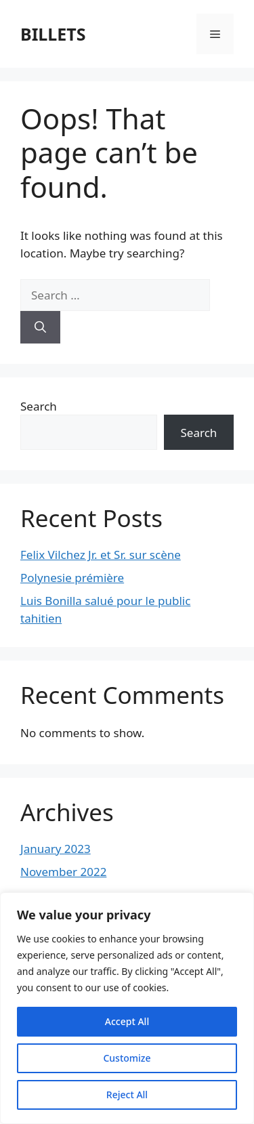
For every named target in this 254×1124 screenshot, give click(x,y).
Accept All (127, 1021)
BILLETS (53, 33)
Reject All (127, 1094)
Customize (126, 1058)
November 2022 (63, 871)
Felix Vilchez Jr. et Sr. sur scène (100, 554)
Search (38, 406)
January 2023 (55, 848)
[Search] (40, 327)
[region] (127, 1008)
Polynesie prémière (72, 577)
